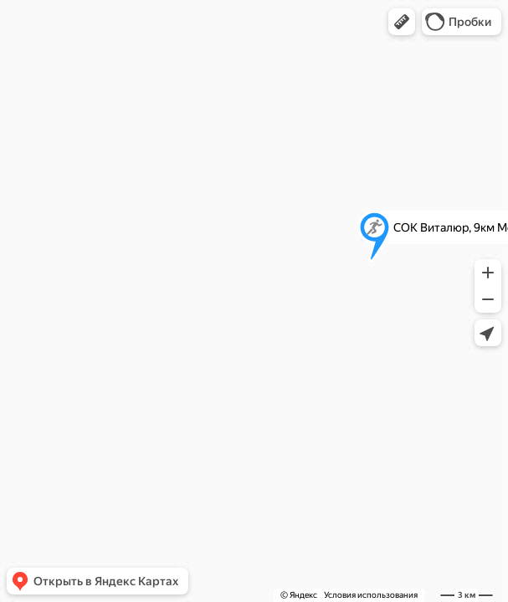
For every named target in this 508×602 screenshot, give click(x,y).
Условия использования (371, 594)
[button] (401, 21)
